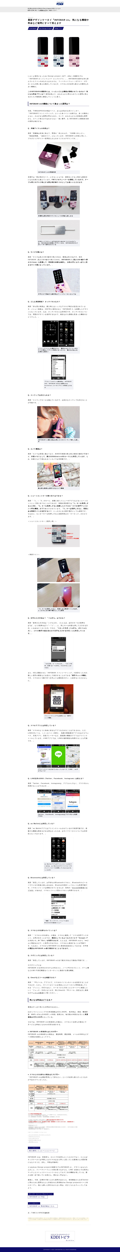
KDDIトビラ (43, 10)
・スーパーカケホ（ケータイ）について (39, 1134)
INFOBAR (33, 28)
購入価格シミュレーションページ (42, 1150)
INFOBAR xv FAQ (37, 1197)
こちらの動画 (38, 993)
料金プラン (59, 28)
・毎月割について (33, 1141)
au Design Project (46, 28)
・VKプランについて (34, 1136)
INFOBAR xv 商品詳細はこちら (42, 1206)
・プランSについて (33, 1138)
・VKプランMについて (34, 1140)
